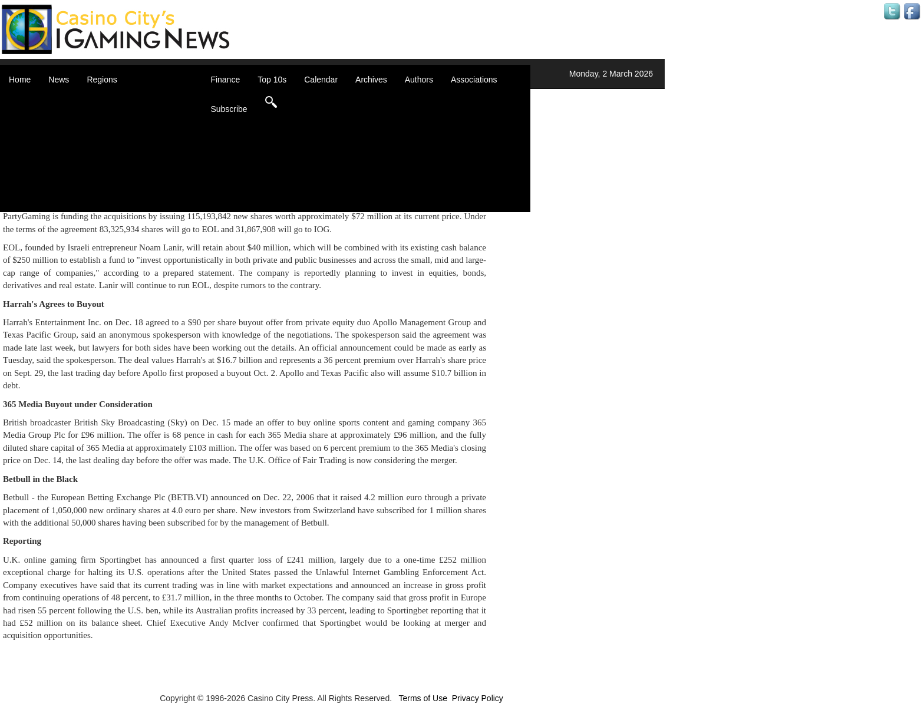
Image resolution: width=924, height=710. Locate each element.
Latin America (126, 159)
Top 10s (272, 79)
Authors (419, 79)
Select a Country (132, 206)
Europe (114, 147)
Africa (112, 100)
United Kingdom (130, 182)
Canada (115, 123)
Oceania (116, 171)
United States (126, 194)
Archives (371, 79)
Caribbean (120, 135)
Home (20, 79)
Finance (225, 79)
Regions (102, 79)
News (58, 79)
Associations (474, 79)
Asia (109, 112)
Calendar (321, 79)
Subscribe (228, 109)
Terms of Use (422, 698)
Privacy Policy (477, 698)
